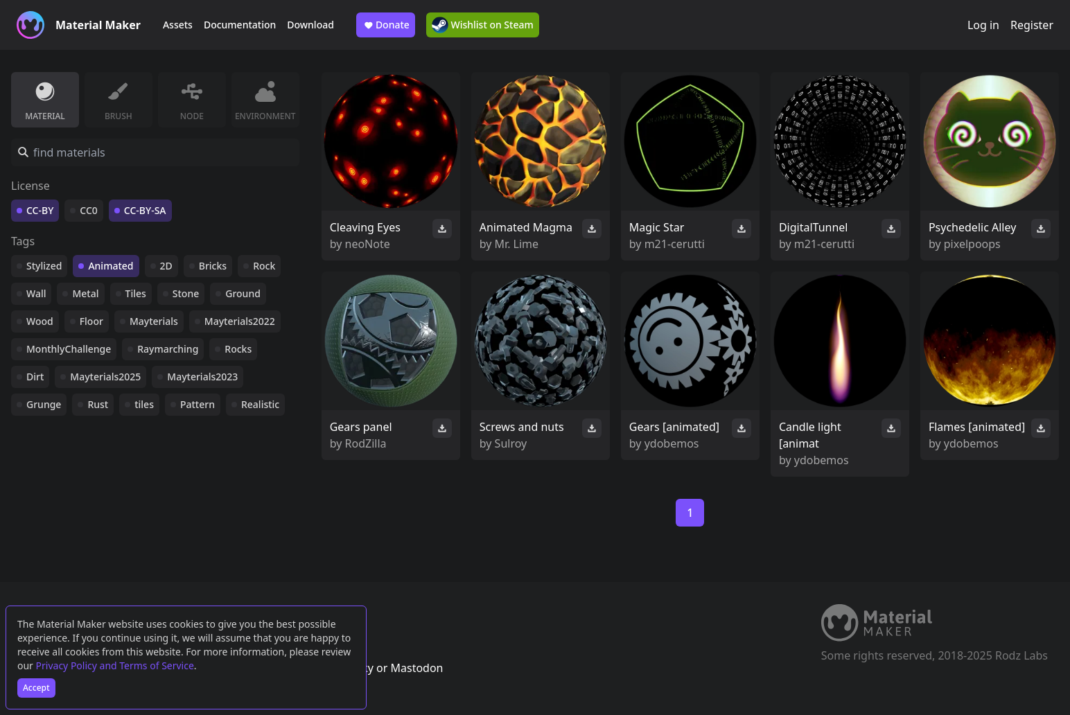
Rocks (238, 348)
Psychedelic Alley (972, 227)
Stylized (44, 265)
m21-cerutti (674, 243)
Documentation (240, 24)
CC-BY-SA (145, 210)
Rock (264, 265)
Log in (983, 25)
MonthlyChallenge (68, 348)
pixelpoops (972, 243)
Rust (97, 404)
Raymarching (167, 348)
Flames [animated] (977, 426)
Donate (386, 25)
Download (310, 24)
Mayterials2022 (239, 321)
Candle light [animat (810, 435)
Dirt (35, 376)
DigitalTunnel (813, 227)
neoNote (367, 243)
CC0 (89, 210)
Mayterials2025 (105, 376)
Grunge (43, 404)
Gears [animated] (674, 426)
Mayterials (154, 321)
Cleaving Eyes (365, 227)
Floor (91, 321)
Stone (186, 293)
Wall (36, 293)
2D (166, 265)
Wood (39, 321)
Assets (178, 24)
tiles (144, 404)
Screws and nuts (522, 426)
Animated (110, 265)
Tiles (135, 293)
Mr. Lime (517, 243)
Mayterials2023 (202, 376)
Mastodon (416, 668)
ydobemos (671, 443)
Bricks (213, 265)
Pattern (197, 404)
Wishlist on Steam (483, 25)
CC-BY (39, 210)
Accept (36, 688)
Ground (243, 293)
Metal (85, 293)
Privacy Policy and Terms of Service (115, 665)
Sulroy (511, 443)
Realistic (260, 404)
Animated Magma (526, 227)
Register (1031, 25)
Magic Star (656, 227)
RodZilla (366, 443)
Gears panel (361, 426)
